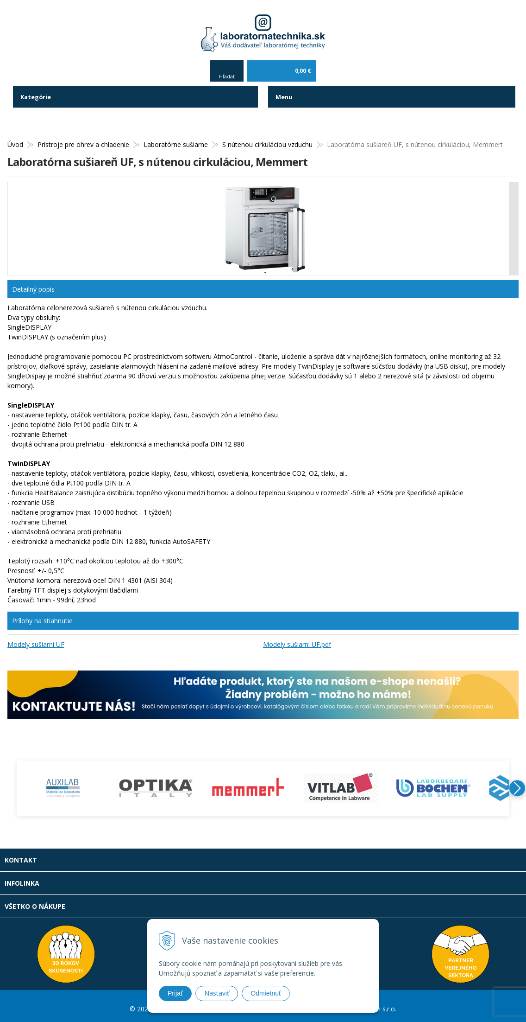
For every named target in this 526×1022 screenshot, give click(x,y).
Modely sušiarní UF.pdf (297, 638)
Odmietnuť (265, 993)
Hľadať (227, 70)
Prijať (175, 993)
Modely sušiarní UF (35, 638)
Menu (285, 91)
